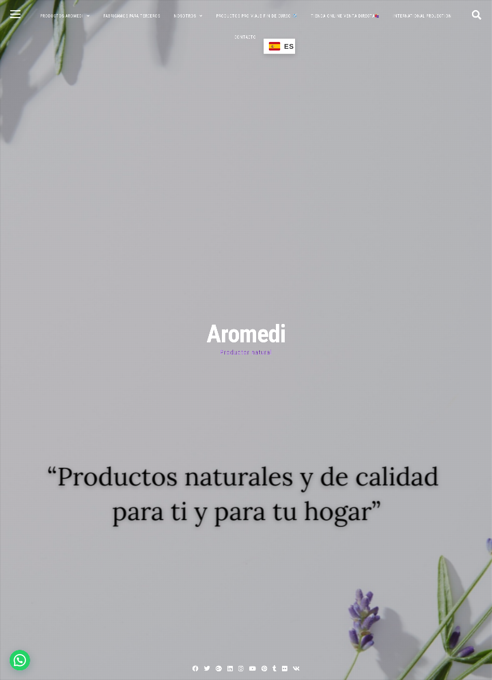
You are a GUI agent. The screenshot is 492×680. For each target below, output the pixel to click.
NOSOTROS (185, 16)
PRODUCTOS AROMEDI (61, 16)
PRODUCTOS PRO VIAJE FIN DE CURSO (256, 16)
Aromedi (246, 333)
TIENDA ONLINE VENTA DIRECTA (345, 16)
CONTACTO (245, 37)
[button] (20, 660)
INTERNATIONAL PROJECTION (422, 16)
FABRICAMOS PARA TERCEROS (132, 16)
